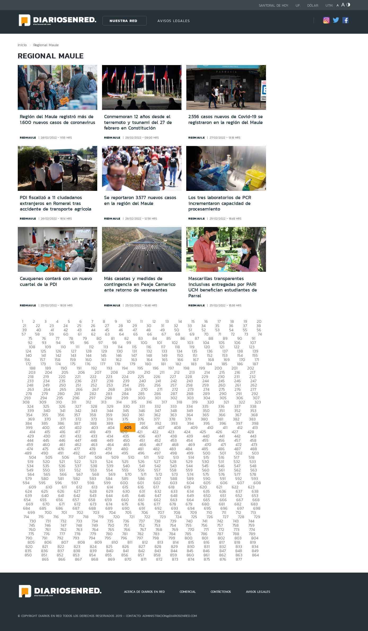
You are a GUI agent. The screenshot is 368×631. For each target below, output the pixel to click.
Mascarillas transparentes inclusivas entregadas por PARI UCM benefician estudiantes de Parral (222, 287)
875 (207, 559)
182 (178, 364)
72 (233, 334)
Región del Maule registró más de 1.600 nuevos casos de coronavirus (57, 119)
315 (134, 402)
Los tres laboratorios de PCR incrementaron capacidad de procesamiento (219, 203)
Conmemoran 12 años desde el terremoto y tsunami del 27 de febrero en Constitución (138, 122)
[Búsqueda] (301, 20)
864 (255, 555)
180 (148, 364)
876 (223, 559)
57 (24, 334)
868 (94, 559)
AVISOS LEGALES (173, 20)
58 (37, 334)
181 (163, 364)
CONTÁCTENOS (221, 591)
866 (61, 559)
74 (260, 334)
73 (246, 334)
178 (117, 364)
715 (41, 517)
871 (144, 559)
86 (182, 338)
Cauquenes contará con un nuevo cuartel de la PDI (56, 281)
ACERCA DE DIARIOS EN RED (144, 591)
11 (141, 321)
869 (111, 559)
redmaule (28, 137)
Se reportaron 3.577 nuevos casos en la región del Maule (140, 200)
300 (141, 398)
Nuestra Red (123, 21)
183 (194, 364)
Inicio (22, 45)
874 (191, 559)
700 (48, 512)
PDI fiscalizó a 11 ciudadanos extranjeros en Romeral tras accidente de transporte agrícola (55, 203)
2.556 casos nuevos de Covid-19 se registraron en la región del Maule (225, 119)
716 (56, 517)
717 (70, 517)
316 (149, 402)
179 (132, 364)
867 (78, 559)
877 (239, 559)
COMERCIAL (188, 591)
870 (128, 559)
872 (159, 559)
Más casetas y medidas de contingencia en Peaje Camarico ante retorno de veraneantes (139, 284)
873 (175, 559)
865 (45, 559)
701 (64, 512)
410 (210, 427)
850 (28, 555)
